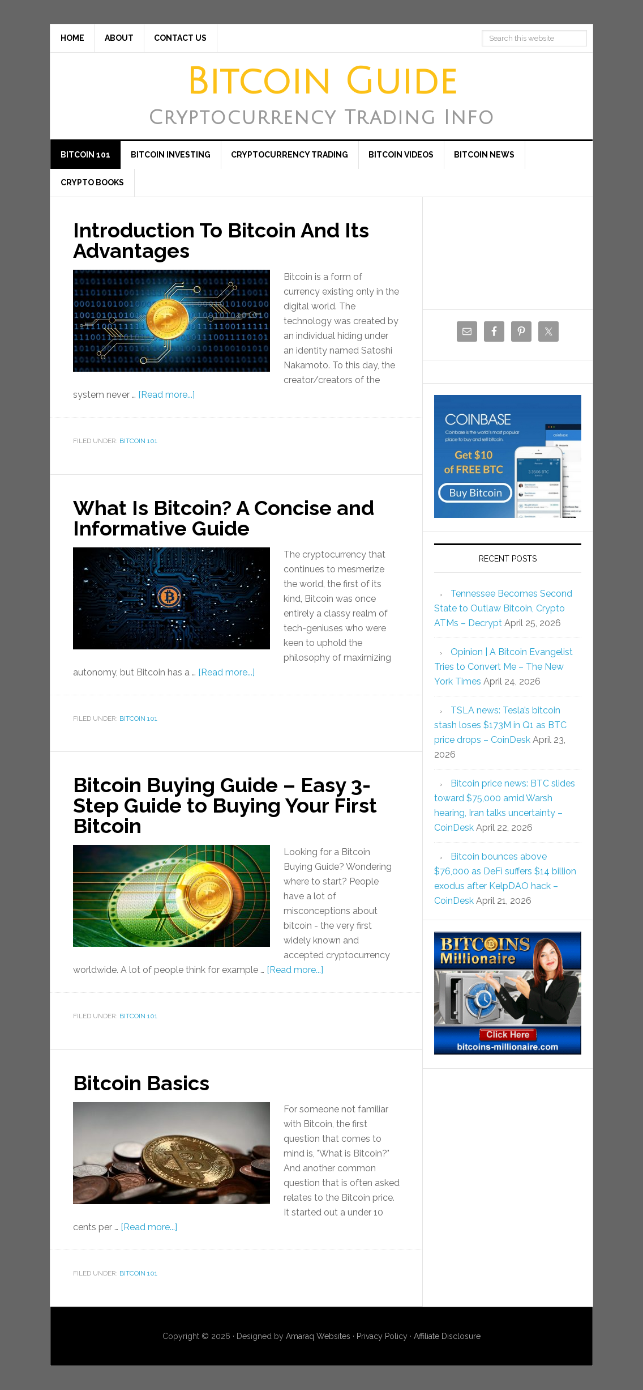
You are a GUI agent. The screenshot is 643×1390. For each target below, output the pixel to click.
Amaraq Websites (318, 1336)
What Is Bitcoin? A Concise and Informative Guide (223, 518)
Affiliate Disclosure (447, 1336)
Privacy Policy (382, 1336)
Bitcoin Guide (321, 82)
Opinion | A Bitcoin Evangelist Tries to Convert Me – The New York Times (503, 667)
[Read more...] (166, 394)
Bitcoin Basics (141, 1083)
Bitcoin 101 (138, 441)
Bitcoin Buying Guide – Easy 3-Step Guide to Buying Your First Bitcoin (225, 805)
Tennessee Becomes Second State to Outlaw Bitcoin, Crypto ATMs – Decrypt (503, 608)
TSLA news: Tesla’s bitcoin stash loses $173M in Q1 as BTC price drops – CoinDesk (500, 725)
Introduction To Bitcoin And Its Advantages (221, 240)
